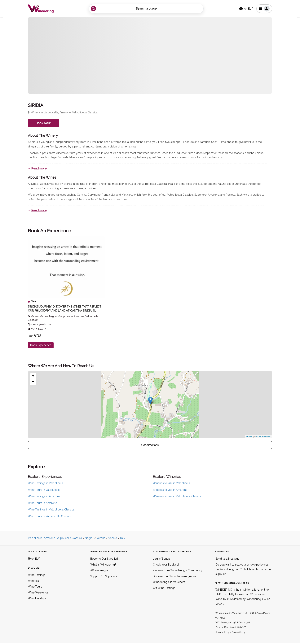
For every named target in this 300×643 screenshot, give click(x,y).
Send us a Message (227, 558)
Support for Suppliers (103, 576)
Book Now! (43, 123)
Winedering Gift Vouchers (169, 582)
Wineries (33, 580)
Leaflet (249, 436)
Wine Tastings (36, 574)
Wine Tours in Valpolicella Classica (49, 516)
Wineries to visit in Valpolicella (172, 483)
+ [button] (33, 376)
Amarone (49, 538)
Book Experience (40, 345)
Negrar (89, 538)
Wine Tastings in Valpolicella (46, 483)
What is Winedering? (103, 564)
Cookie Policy (238, 632)
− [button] (33, 382)
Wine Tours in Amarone (42, 503)
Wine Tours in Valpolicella (44, 489)
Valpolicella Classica (69, 538)
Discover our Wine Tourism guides (174, 576)
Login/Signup (161, 558)
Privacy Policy (222, 632)
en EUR (34, 558)
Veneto (112, 538)
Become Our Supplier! (104, 558)
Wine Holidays (37, 598)
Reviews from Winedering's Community (177, 570)
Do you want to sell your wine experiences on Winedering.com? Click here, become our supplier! (243, 569)
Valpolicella (35, 538)
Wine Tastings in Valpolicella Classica (51, 509)
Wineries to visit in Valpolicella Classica (177, 496)
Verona (100, 538)
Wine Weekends (38, 592)
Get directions (150, 445)
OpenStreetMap (263, 436)
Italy (122, 538)
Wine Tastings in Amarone (44, 496)
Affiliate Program (100, 570)
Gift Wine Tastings (164, 587)
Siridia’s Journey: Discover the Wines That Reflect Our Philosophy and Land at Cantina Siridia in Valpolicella (64, 310)
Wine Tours (35, 586)
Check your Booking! (166, 564)
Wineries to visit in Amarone (170, 489)
